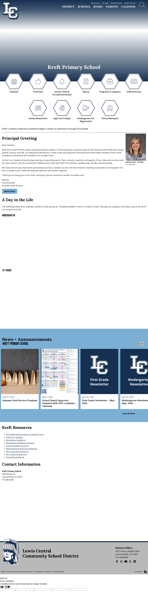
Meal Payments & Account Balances (21, 448)
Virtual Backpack (110, 110)
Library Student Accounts (17, 446)
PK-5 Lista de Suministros (17, 451)
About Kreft (9, 191)
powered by (141, 572)
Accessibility (38, 572)
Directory (95, 3)
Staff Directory (134, 83)
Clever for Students (14, 437)
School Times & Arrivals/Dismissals (62, 84)
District (68, 6)
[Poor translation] (7, 586)
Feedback (47, 572)
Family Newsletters (38, 110)
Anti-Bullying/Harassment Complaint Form (25, 434)
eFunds (105, 3)
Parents (112, 6)
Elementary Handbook (16, 440)
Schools (84, 6)
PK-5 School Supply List (16, 454)
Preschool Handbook (15, 457)
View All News (129, 413)
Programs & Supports (110, 83)
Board (97, 6)
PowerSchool (117, 3)
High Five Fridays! (62, 110)
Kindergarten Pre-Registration (86, 111)
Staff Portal (129, 3)
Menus (86, 83)
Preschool (38, 83)
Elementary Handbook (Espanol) (20, 443)
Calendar (128, 6)
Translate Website (58, 572)
